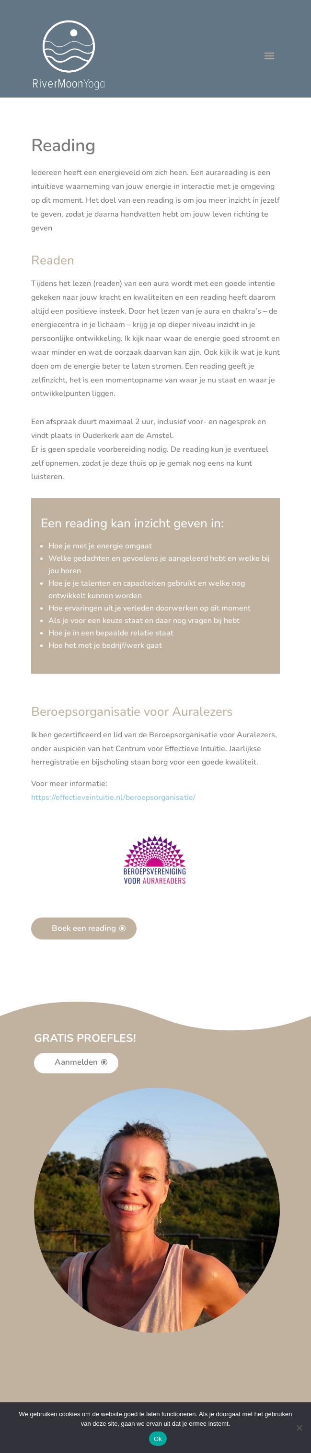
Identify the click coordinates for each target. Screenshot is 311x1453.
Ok (158, 1438)
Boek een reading (84, 928)
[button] (113, 797)
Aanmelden (76, 1062)
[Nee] (299, 1427)
